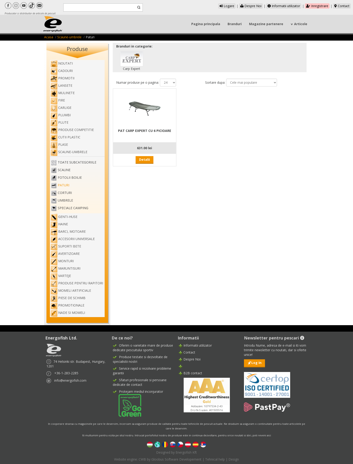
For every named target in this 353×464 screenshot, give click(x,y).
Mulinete (62, 93)
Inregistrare (317, 6)
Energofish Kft (186, 452)
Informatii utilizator (284, 6)
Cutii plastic (65, 137)
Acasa (48, 37)
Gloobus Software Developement (176, 459)
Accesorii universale (72, 239)
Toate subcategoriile (77, 162)
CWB (142, 459)
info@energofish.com (70, 380)
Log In (256, 362)
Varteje (60, 276)
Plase (59, 144)
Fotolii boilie (70, 177)
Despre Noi (251, 6)
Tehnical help (215, 459)
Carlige (60, 107)
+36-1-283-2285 (66, 373)
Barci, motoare (68, 231)
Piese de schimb (67, 298)
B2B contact (192, 373)
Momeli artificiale (70, 290)
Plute (59, 122)
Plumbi (60, 115)
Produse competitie (72, 130)
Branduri (235, 24)
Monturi (62, 261)
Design (233, 459)
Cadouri (61, 70)
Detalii (144, 159)
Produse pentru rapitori (76, 283)
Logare (226, 6)
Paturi (63, 185)
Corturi (65, 192)
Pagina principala (205, 24)
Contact (342, 6)
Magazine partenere (266, 24)
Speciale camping (73, 208)
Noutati (61, 63)
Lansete (61, 85)
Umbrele (65, 200)
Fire (57, 100)
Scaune (64, 170)
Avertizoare (65, 253)
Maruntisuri (65, 268)
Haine (59, 224)
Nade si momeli (67, 312)
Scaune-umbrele (69, 37)
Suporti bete (65, 246)
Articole (300, 24)
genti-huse (63, 216)
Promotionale (67, 305)
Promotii (62, 78)
